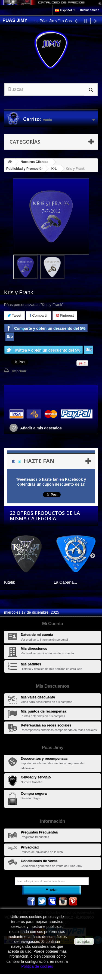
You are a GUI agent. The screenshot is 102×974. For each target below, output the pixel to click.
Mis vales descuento (38, 697)
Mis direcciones (34, 648)
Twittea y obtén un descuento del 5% (47, 350)
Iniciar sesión (89, 9)
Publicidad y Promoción (25, 169)
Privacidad (30, 847)
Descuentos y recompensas (44, 758)
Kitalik (9, 582)
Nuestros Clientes (34, 162)
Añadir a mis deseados (40, 428)
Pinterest (65, 315)
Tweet (14, 315)
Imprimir (19, 371)
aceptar (84, 941)
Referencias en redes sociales (46, 725)
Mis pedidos (31, 664)
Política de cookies (37, 966)
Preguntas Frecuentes (39, 832)
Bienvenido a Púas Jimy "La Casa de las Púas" (59, 21)
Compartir (38, 315)
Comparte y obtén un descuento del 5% (49, 328)
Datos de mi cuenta (37, 634)
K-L (54, 169)
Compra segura (34, 793)
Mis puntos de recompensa (43, 711)
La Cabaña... (65, 582)
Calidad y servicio (36, 777)
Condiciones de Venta (39, 861)
